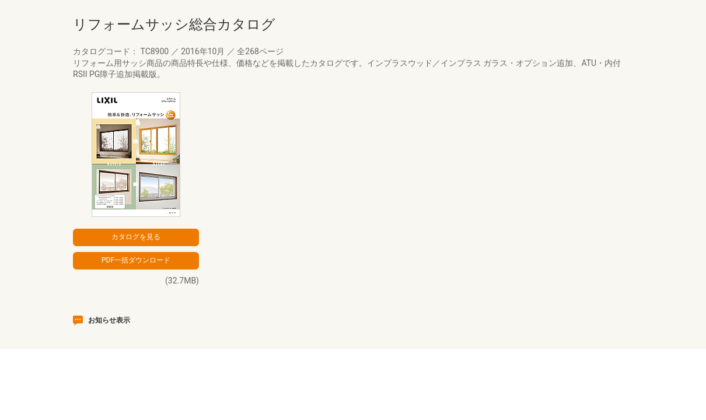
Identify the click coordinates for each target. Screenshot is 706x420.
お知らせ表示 (109, 320)
